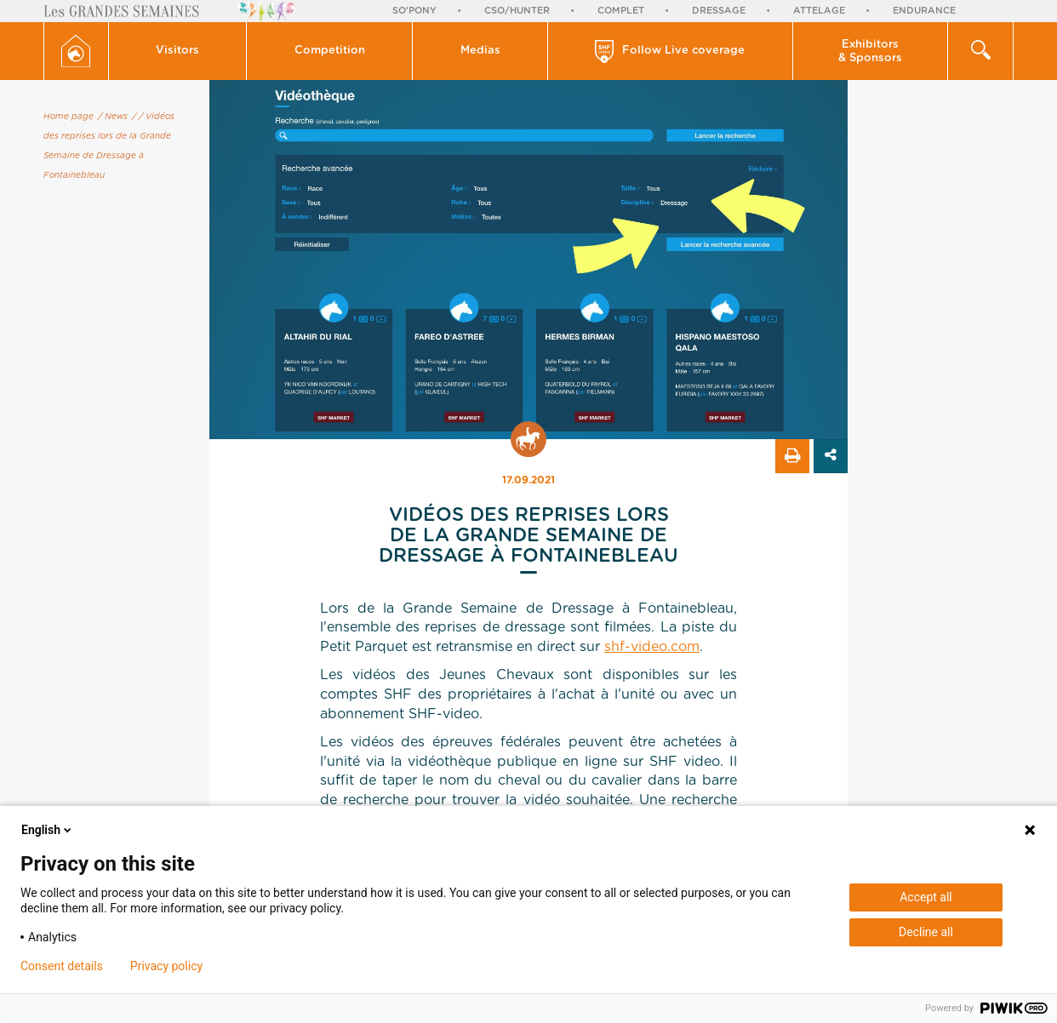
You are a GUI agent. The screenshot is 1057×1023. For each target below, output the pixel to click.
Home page (68, 116)
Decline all (926, 932)
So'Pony (414, 10)
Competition (329, 50)
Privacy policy (166, 966)
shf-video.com (652, 647)
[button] (178, 51)
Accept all (926, 897)
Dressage (719, 10)
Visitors (177, 50)
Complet (620, 10)
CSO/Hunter (517, 10)
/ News (113, 116)
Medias (480, 50)
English (47, 830)
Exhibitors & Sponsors (870, 51)
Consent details (61, 966)
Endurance (924, 10)
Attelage (819, 10)
